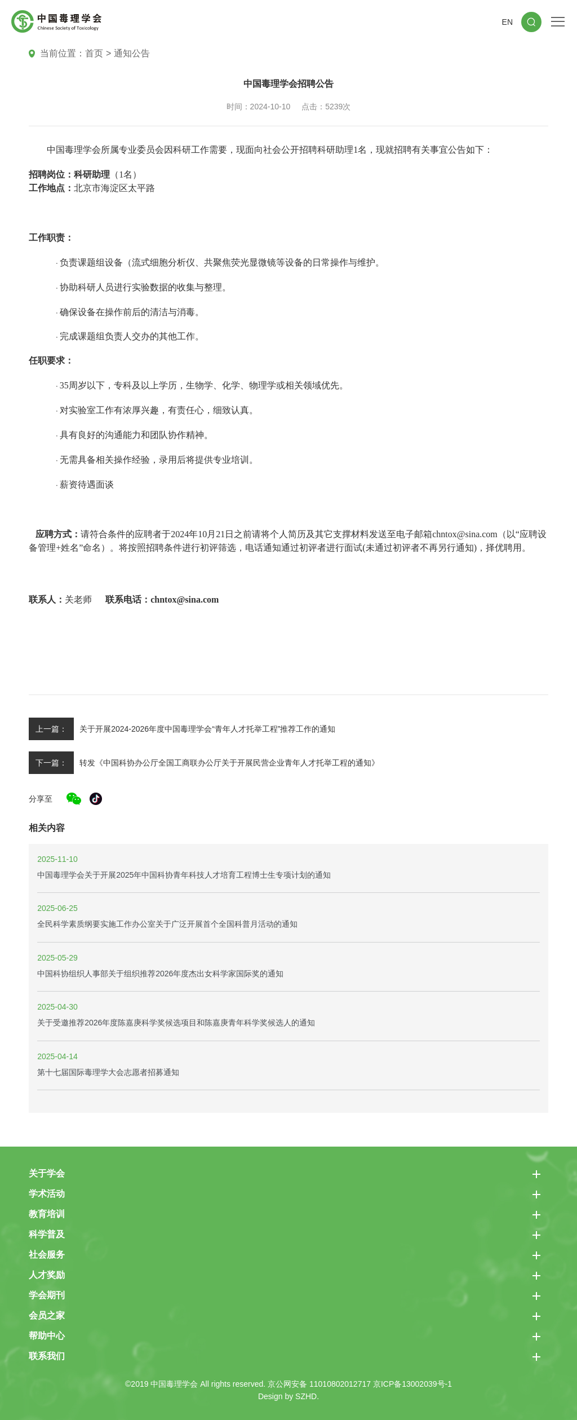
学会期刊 (47, 1295)
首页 (94, 53)
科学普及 (47, 1234)
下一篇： (51, 762)
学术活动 (47, 1193)
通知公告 (132, 53)
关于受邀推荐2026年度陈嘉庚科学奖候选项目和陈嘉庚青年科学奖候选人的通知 (176, 1022)
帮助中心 (47, 1336)
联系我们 (47, 1356)
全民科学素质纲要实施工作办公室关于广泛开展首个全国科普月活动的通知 (167, 923)
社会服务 (47, 1254)
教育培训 (47, 1214)
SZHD (306, 1396)
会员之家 (47, 1315)
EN (507, 22)
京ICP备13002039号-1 (412, 1383)
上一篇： (51, 728)
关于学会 (47, 1173)
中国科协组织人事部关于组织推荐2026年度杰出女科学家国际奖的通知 (160, 973)
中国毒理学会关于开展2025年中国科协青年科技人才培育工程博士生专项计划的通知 (184, 874)
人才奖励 (47, 1275)
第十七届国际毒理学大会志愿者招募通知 (108, 1072)
